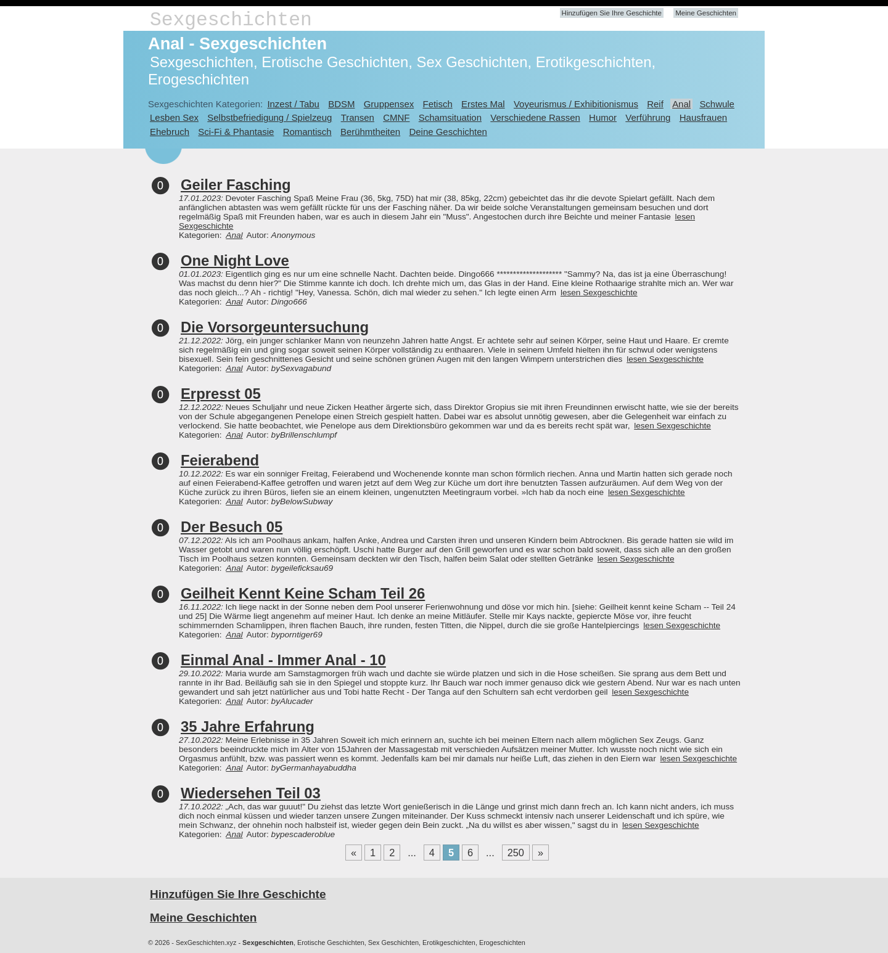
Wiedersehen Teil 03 (251, 793)
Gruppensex (389, 104)
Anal (681, 104)
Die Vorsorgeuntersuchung (275, 327)
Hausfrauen (703, 117)
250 (516, 852)
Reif (655, 104)
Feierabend (220, 460)
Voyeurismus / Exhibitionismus (576, 104)
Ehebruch (169, 131)
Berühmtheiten (370, 131)
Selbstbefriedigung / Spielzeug (269, 117)
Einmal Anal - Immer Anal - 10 (283, 660)
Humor (603, 117)
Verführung (647, 117)
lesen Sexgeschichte (599, 292)
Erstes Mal (483, 104)
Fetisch (438, 104)
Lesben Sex (174, 117)
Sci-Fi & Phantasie (236, 131)
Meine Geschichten (705, 13)
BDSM (341, 104)
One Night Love (235, 260)
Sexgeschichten (231, 20)
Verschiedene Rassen (535, 117)
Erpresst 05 (221, 393)
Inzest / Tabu (293, 104)
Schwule (716, 104)
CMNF (396, 117)
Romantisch (307, 131)
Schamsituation (450, 117)
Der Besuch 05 (231, 526)
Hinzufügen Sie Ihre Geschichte (612, 13)
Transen (357, 117)
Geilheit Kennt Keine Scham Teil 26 (303, 593)
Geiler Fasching (236, 184)
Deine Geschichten (448, 131)
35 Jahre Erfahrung (247, 726)
